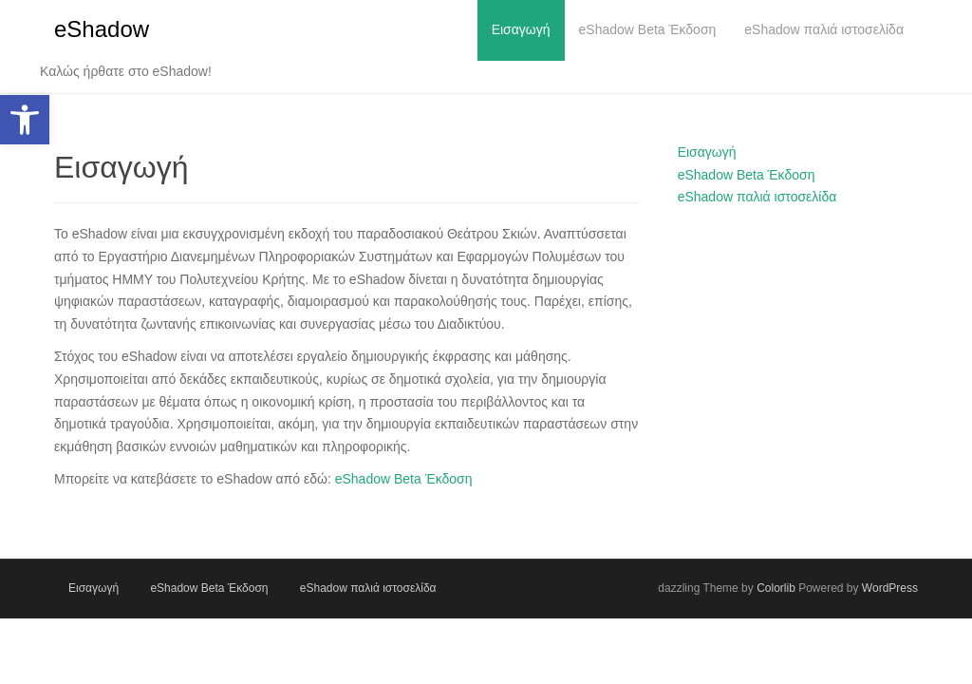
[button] (24, 119)
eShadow (101, 29)
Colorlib (776, 588)
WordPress (890, 588)
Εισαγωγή (707, 152)
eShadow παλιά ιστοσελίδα (757, 196)
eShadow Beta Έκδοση (404, 478)
